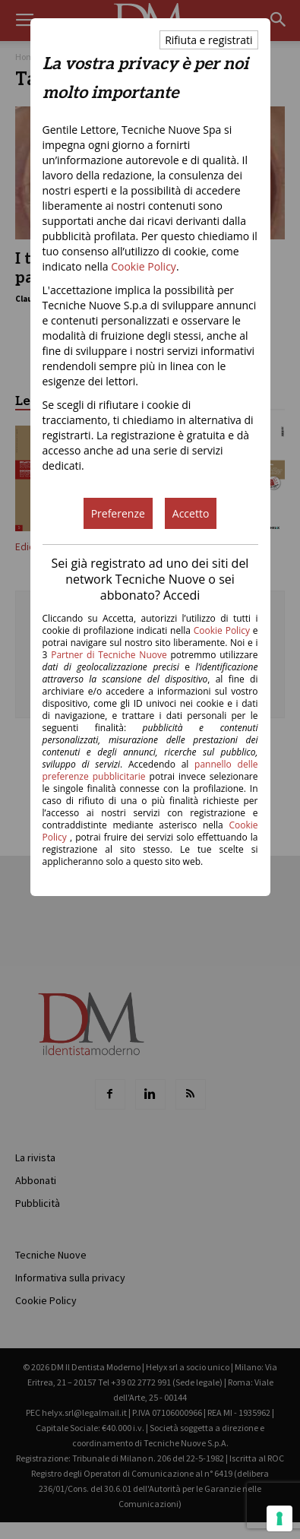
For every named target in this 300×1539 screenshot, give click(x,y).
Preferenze (118, 513)
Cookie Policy (143, 266)
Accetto (191, 513)
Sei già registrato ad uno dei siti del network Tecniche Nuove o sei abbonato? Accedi (150, 579)
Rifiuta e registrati (208, 40)
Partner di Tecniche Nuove (110, 654)
